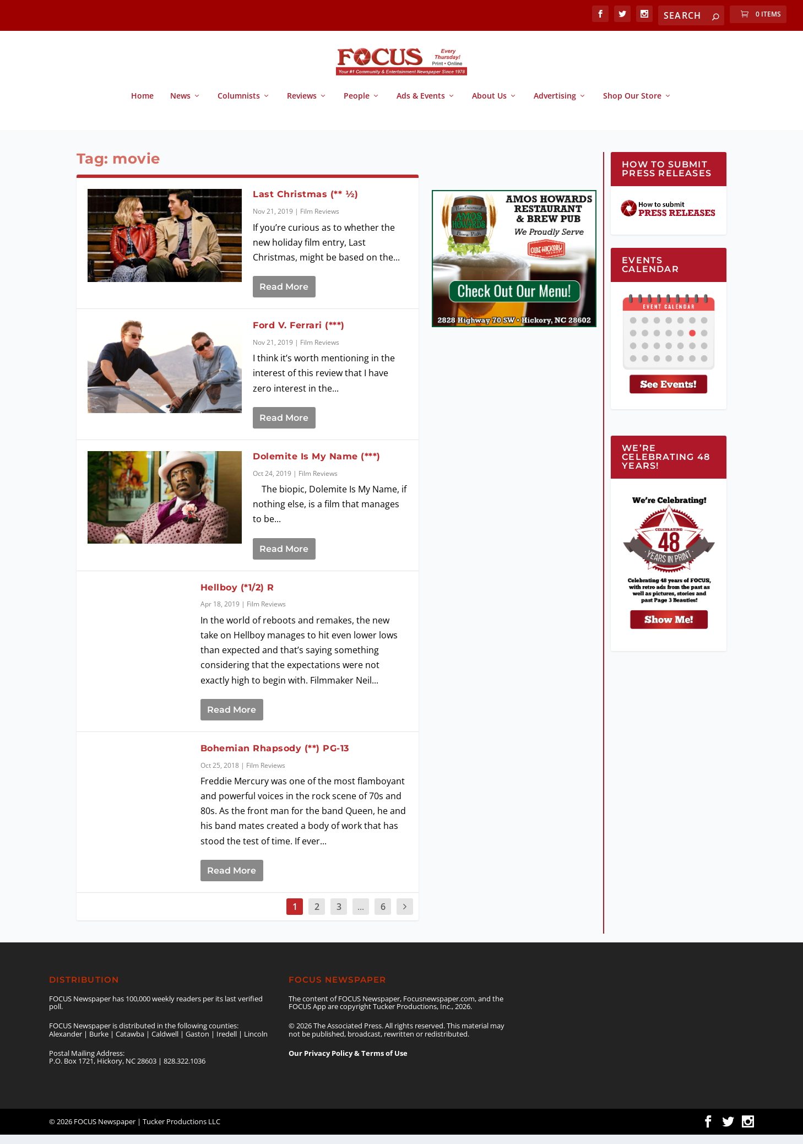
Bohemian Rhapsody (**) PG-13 (274, 757)
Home (142, 106)
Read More (283, 296)
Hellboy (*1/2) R (239, 597)
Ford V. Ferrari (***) (299, 335)
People (357, 106)
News (180, 106)
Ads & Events (421, 106)
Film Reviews (319, 221)
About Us (489, 106)
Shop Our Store (632, 106)
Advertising (555, 106)
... (360, 916)
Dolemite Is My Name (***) (317, 465)
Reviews (302, 106)
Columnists (239, 106)
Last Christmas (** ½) (306, 204)
